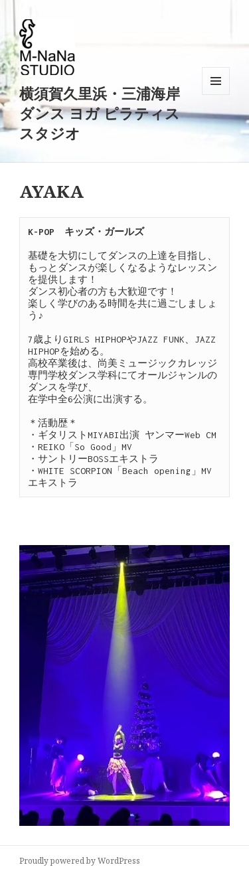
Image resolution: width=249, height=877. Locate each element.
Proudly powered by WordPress (79, 860)
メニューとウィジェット (216, 94)
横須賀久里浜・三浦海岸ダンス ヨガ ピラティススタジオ (99, 113)
